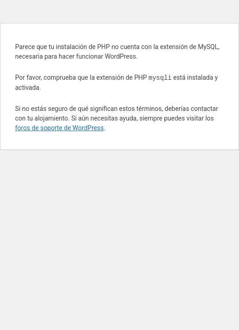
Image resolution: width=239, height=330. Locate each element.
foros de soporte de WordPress (59, 128)
